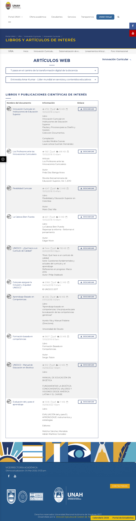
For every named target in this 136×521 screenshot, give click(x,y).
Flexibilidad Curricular (22, 188)
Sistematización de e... (69, 51)
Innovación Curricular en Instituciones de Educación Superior (25, 112)
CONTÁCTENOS (120, 486)
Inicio (25, 51)
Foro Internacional (119, 51)
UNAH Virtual (105, 17)
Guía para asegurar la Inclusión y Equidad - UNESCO (22, 285)
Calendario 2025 (100, 518)
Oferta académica (37, 17)
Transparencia (87, 17)
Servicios (72, 17)
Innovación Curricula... (44, 51)
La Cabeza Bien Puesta (23, 217)
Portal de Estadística (122, 518)
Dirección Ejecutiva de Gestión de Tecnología (77, 517)
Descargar (87, 109)
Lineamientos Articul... (95, 51)
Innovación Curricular (32, 36)
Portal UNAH (15, 17)
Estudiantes (56, 17)
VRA (20, 36)
